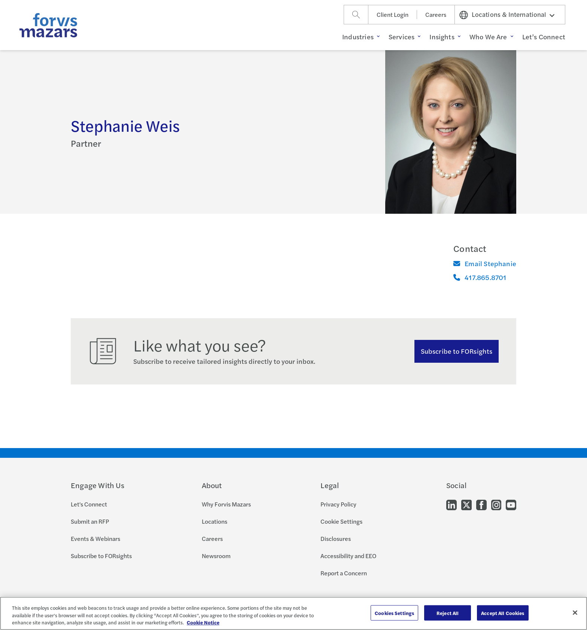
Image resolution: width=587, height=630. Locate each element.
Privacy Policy (338, 504)
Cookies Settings (394, 612)
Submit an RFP (90, 521)
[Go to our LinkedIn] (451, 504)
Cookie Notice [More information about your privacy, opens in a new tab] (203, 622)
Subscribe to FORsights (456, 351)
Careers (435, 14)
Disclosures (335, 538)
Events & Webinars (95, 538)
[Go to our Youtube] (511, 504)
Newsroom (216, 555)
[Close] (575, 612)
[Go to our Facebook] (481, 504)
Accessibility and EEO (348, 555)
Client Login (392, 14)
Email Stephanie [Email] (484, 263)
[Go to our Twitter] (466, 504)
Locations (214, 521)
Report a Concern (343, 573)
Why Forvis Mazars (226, 504)
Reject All (448, 612)
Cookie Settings (341, 521)
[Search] (356, 14)
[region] (293, 613)
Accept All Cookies (502, 612)
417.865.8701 (479, 277)
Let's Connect (89, 504)
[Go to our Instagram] (496, 504)
